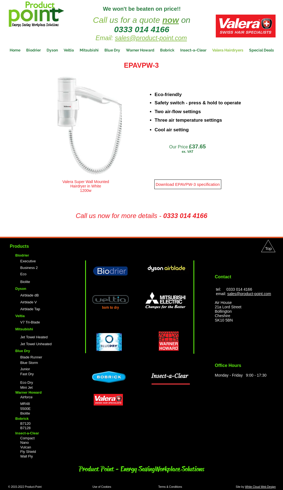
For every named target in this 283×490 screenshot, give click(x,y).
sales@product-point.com (151, 38)
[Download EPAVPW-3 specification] (187, 184)
